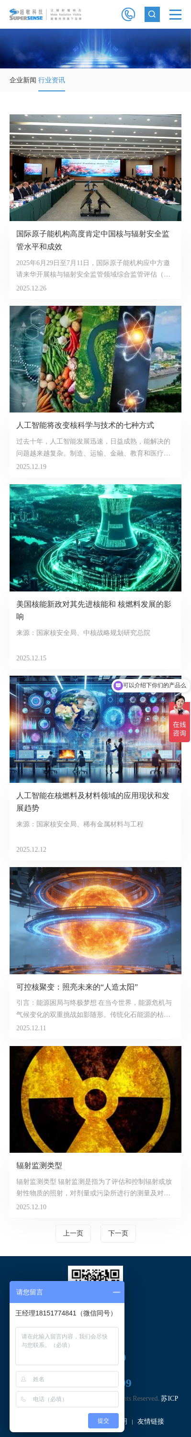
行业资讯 (51, 80)
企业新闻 (23, 80)
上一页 (73, 1233)
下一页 (118, 1233)
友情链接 (150, 1421)
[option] (95, 48)
